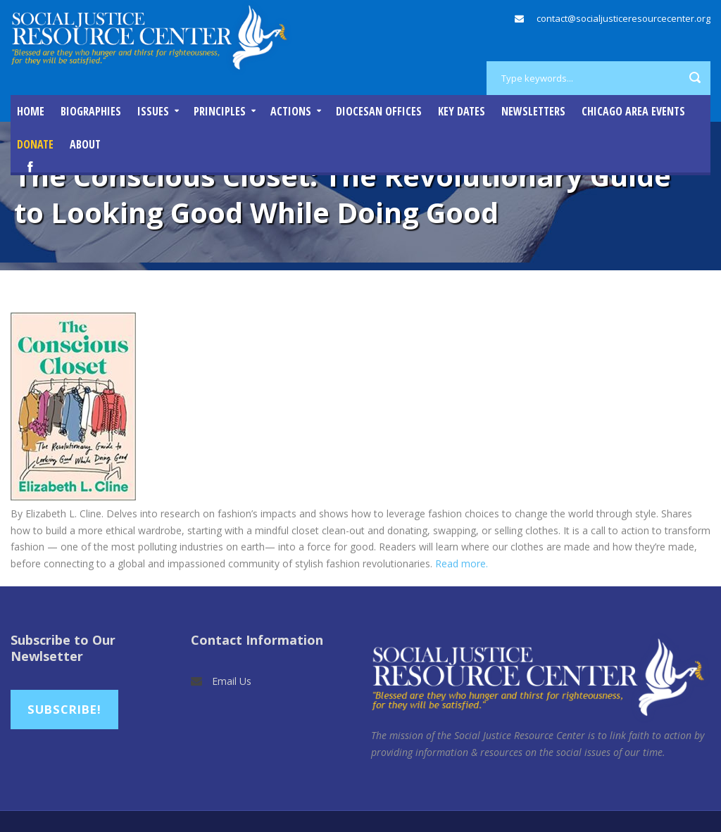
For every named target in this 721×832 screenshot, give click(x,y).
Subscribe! (64, 709)
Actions (290, 111)
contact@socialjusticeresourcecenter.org (623, 18)
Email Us (231, 681)
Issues (153, 111)
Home (30, 111)
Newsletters (533, 111)
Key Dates (461, 111)
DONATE (35, 144)
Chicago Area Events (633, 111)
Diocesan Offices (379, 111)
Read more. (461, 563)
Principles (220, 111)
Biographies (91, 111)
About (85, 144)
